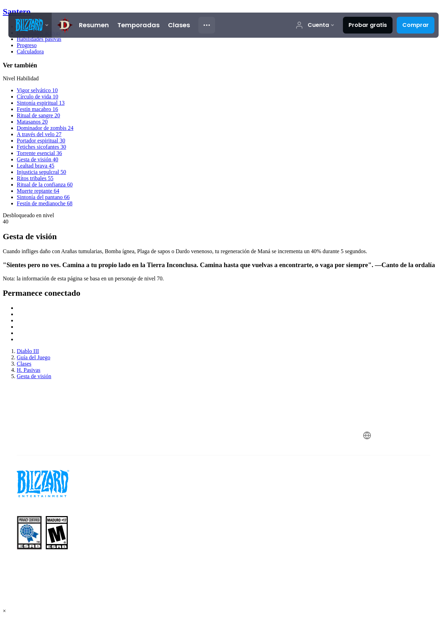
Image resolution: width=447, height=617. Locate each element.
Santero (17, 11)
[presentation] (30, 25)
